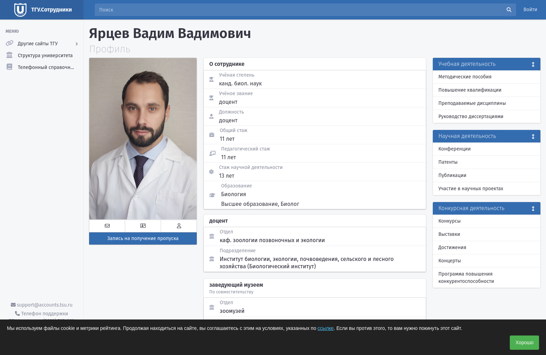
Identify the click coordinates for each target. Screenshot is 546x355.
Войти (530, 10)
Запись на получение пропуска (143, 238)
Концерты (449, 261)
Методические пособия (465, 77)
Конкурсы (449, 221)
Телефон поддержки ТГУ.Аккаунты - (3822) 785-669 (41, 317)
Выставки (449, 234)
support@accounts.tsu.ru (42, 305)
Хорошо (524, 342)
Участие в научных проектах (470, 189)
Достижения (452, 247)
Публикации (452, 175)
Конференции (454, 149)
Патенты (448, 162)
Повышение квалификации (469, 90)
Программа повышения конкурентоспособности (466, 277)
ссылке (326, 328)
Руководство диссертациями (471, 116)
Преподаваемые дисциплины (472, 103)
